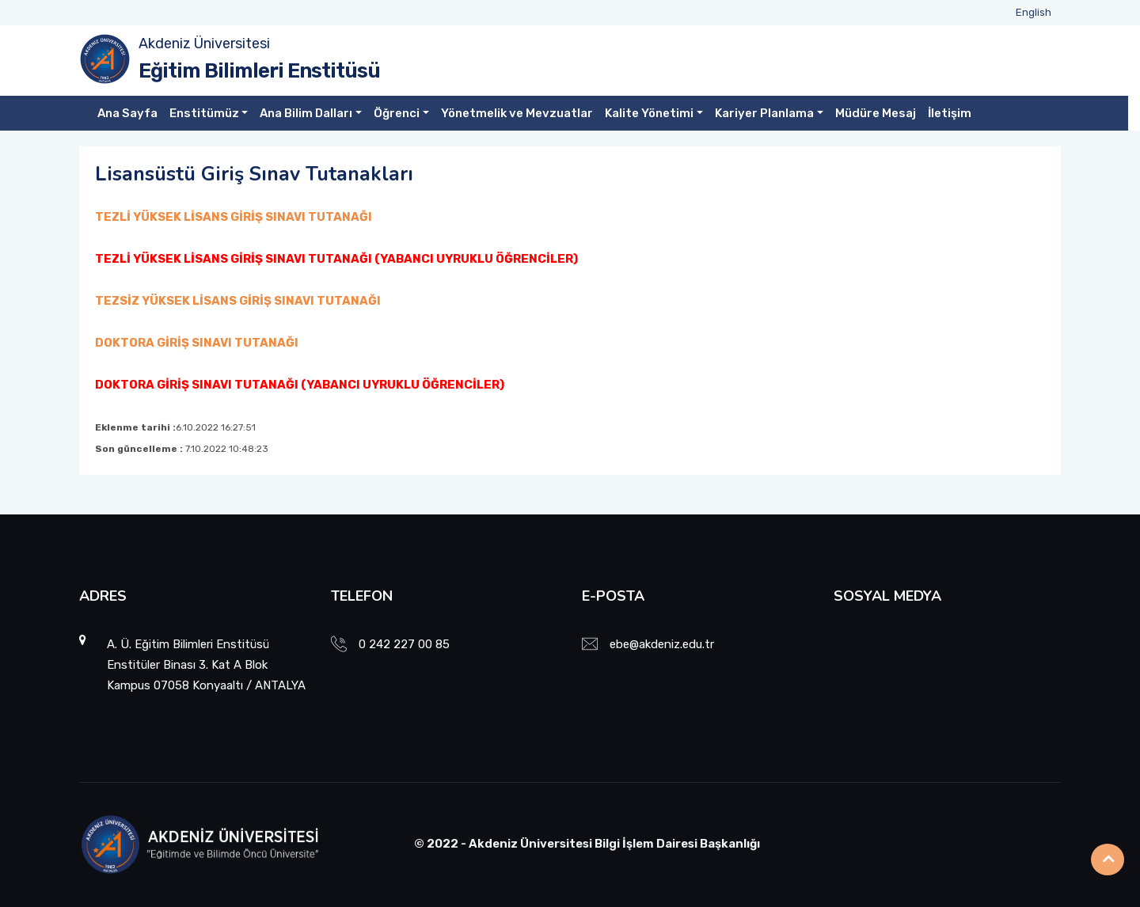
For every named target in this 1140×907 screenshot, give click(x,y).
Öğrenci (397, 113)
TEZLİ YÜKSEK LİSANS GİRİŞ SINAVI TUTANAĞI (233, 217)
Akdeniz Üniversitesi (204, 43)
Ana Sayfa (127, 113)
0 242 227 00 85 (404, 644)
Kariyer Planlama (764, 113)
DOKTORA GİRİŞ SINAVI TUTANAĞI (196, 343)
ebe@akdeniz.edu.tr (662, 644)
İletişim (949, 113)
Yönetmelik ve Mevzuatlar (517, 113)
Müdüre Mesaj (875, 113)
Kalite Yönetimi (649, 113)
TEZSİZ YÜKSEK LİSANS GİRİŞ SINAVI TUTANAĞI (238, 301)
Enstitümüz (204, 113)
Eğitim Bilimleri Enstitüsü (259, 71)
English (1033, 12)
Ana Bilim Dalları (306, 113)
